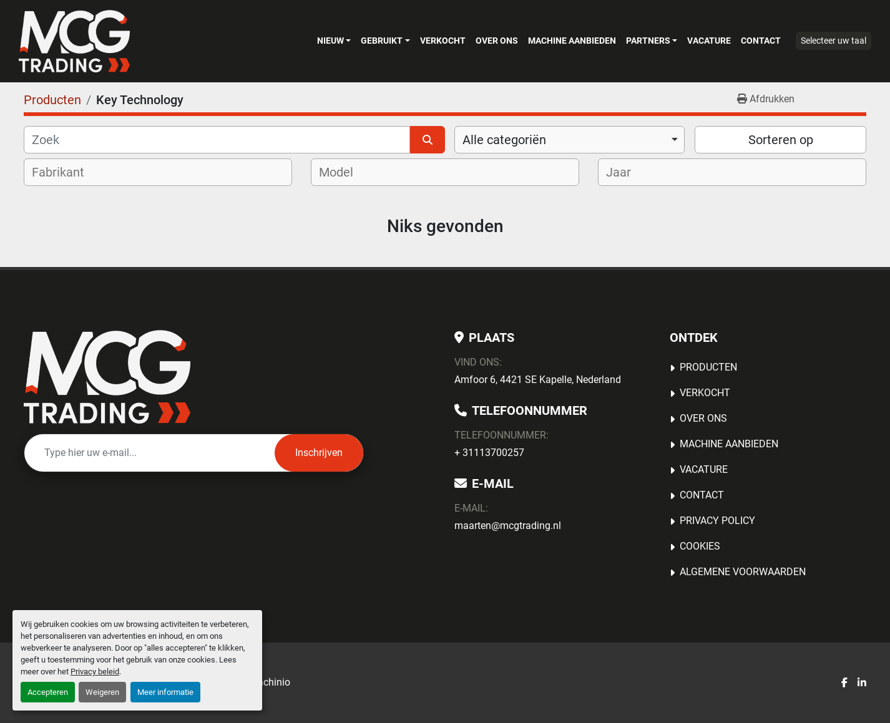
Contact (761, 41)
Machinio (269, 682)
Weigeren (102, 692)
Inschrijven (319, 453)
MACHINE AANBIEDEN (572, 41)
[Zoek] (217, 139)
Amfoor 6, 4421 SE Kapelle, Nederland (537, 380)
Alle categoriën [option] (504, 139)
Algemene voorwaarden (743, 572)
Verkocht (443, 41)
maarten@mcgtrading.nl (507, 525)
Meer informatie (165, 692)
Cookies (700, 546)
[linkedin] (862, 683)
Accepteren (47, 692)
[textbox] (66, 172)
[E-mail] (149, 453)
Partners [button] (648, 41)
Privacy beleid (95, 671)
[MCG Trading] (107, 377)
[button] (334, 40)
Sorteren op (780, 139)
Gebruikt (382, 41)
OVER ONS (497, 41)
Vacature (709, 41)
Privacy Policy (717, 520)
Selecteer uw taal (833, 41)
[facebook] (844, 683)
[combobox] (569, 139)
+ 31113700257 (489, 453)
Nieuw (330, 41)
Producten (708, 367)
